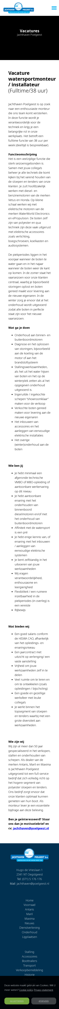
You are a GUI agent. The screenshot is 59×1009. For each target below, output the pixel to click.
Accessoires (29, 956)
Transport (29, 965)
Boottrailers (29, 961)
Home (30, 900)
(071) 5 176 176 (32, 879)
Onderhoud (29, 932)
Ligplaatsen (29, 937)
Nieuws (29, 923)
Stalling (29, 952)
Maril (29, 914)
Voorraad (29, 905)
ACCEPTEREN (17, 1000)
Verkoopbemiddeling (29, 970)
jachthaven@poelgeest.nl (31, 828)
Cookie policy (26, 989)
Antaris (29, 909)
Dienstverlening (29, 927)
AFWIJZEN (44, 1000)
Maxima (29, 918)
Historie (30, 975)
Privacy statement (43, 989)
